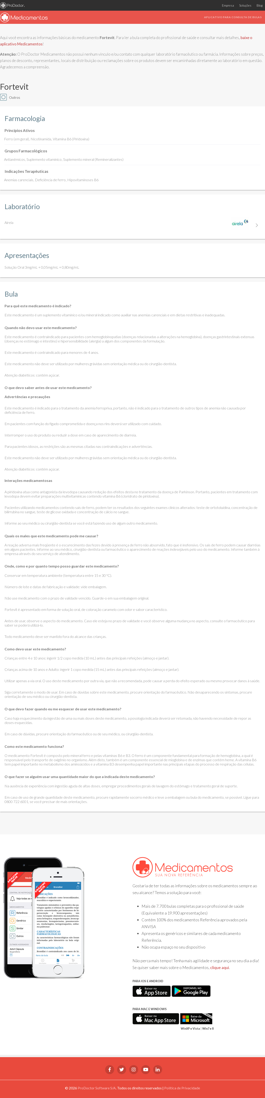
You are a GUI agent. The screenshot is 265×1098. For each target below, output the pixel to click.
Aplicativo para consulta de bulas (233, 17)
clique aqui (219, 967)
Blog (259, 5)
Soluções (243, 5)
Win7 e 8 (208, 1028)
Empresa (224, 5)
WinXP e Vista (190, 1028)
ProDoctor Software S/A (97, 1088)
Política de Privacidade (182, 1088)
